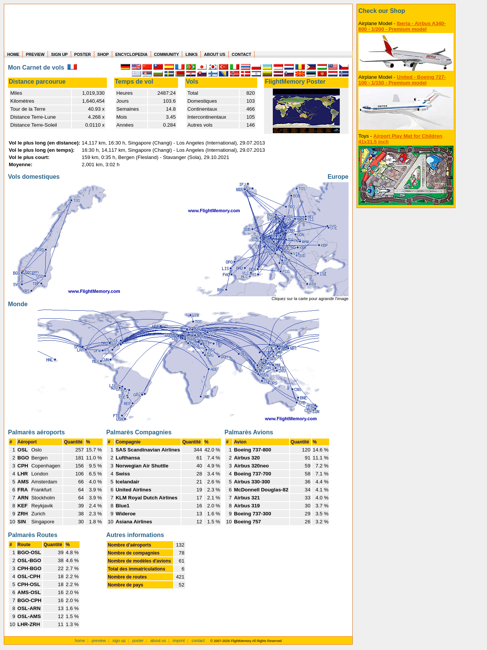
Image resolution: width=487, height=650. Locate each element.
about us (158, 640)
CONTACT (241, 54)
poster (138, 640)
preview (99, 640)
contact (198, 640)
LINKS (191, 54)
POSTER (82, 54)
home (80, 640)
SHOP (103, 54)
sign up (119, 640)
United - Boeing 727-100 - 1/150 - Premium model (402, 80)
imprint (179, 640)
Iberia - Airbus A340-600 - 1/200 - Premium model (402, 26)
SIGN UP (59, 54)
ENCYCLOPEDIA (131, 54)
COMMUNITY (166, 54)
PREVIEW (35, 54)
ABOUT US (214, 54)
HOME (13, 54)
